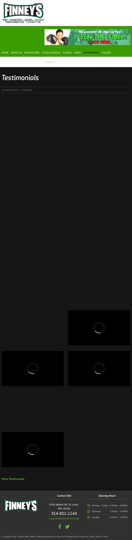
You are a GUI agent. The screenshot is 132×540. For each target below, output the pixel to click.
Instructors (31, 52)
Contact (50, 61)
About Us (16, 52)
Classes (67, 52)
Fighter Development (17, 61)
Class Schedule (51, 52)
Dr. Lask (37, 61)
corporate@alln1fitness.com (64, 518)
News (77, 52)
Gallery (106, 52)
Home (5, 52)
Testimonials (91, 52)
